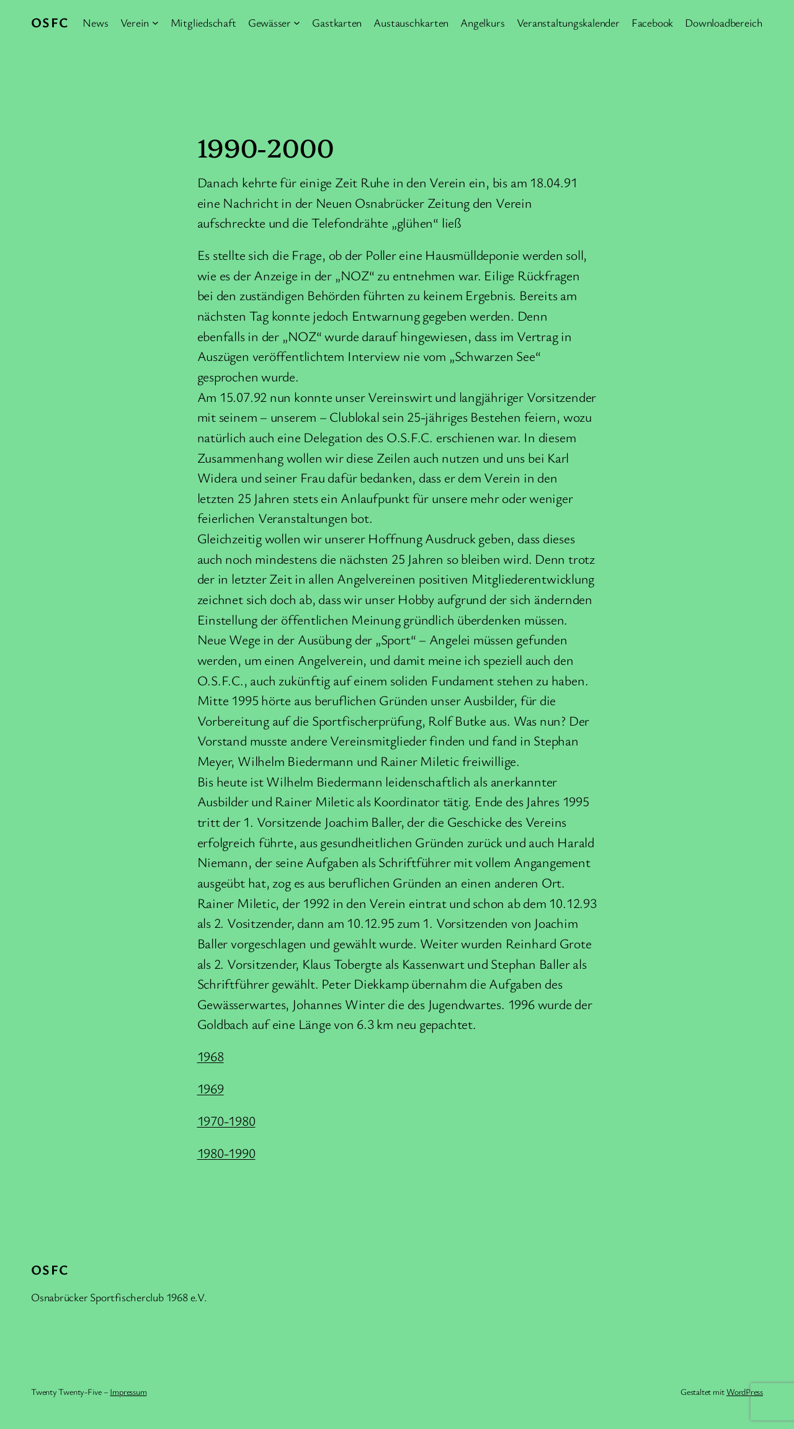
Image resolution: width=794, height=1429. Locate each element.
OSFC (50, 22)
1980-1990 (226, 1153)
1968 (210, 1056)
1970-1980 (226, 1120)
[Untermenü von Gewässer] (296, 22)
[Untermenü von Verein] (155, 22)
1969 (210, 1088)
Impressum (128, 1391)
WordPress (744, 1391)
